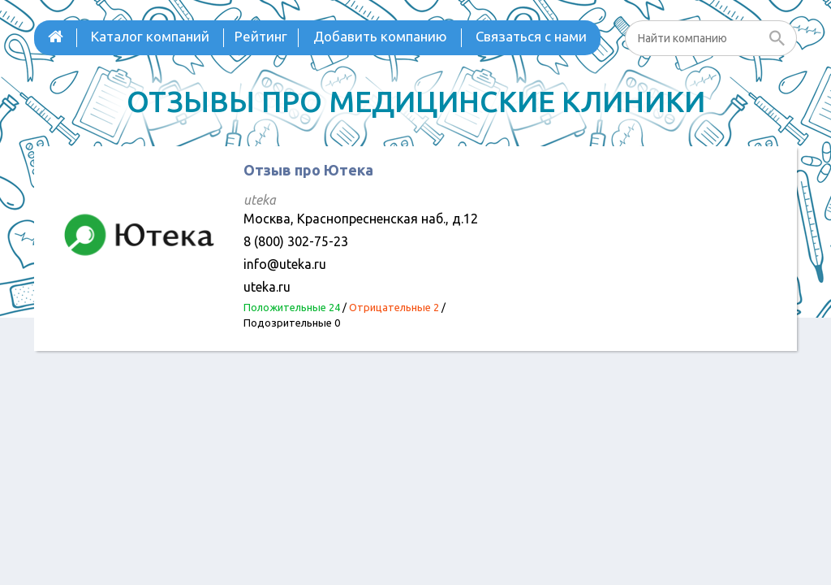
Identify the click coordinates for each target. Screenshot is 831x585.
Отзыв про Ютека (308, 170)
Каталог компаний (150, 36)
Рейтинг (261, 36)
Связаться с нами (531, 36)
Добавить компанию (380, 36)
